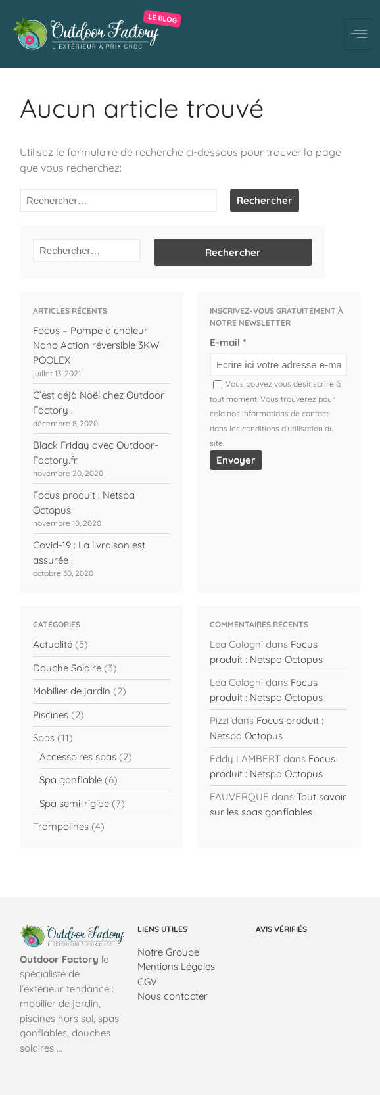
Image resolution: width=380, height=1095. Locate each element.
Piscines (50, 714)
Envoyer (236, 460)
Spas (44, 737)
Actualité (52, 644)
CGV (147, 981)
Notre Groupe (168, 952)
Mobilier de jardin (71, 691)
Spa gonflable (70, 779)
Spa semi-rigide (74, 803)
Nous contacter (172, 996)
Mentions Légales (176, 966)
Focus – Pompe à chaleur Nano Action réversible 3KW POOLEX (96, 345)
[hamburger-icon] (358, 34)
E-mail (228, 342)
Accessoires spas (77, 756)
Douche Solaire (67, 668)
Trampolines (61, 826)
